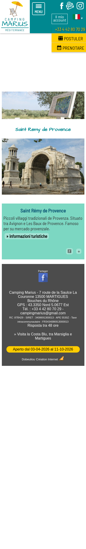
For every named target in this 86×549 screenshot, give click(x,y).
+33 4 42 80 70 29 (70, 29)
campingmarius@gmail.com (43, 313)
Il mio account (59, 18)
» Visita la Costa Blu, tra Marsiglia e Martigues (43, 336)
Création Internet (50, 359)
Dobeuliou (28, 359)
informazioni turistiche (28, 236)
